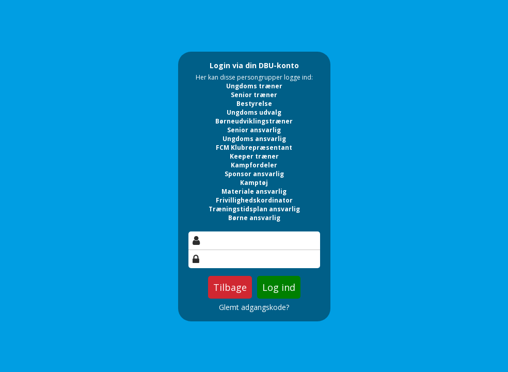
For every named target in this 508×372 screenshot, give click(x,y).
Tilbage (230, 287)
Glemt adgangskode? (254, 307)
